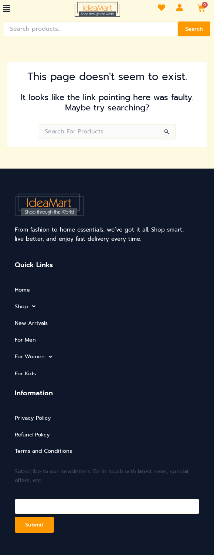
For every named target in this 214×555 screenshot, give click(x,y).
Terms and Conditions (43, 451)
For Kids (25, 373)
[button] (6, 9)
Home (22, 290)
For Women (35, 356)
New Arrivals (31, 323)
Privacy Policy (33, 418)
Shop (27, 306)
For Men (25, 340)
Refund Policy (32, 435)
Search (194, 29)
